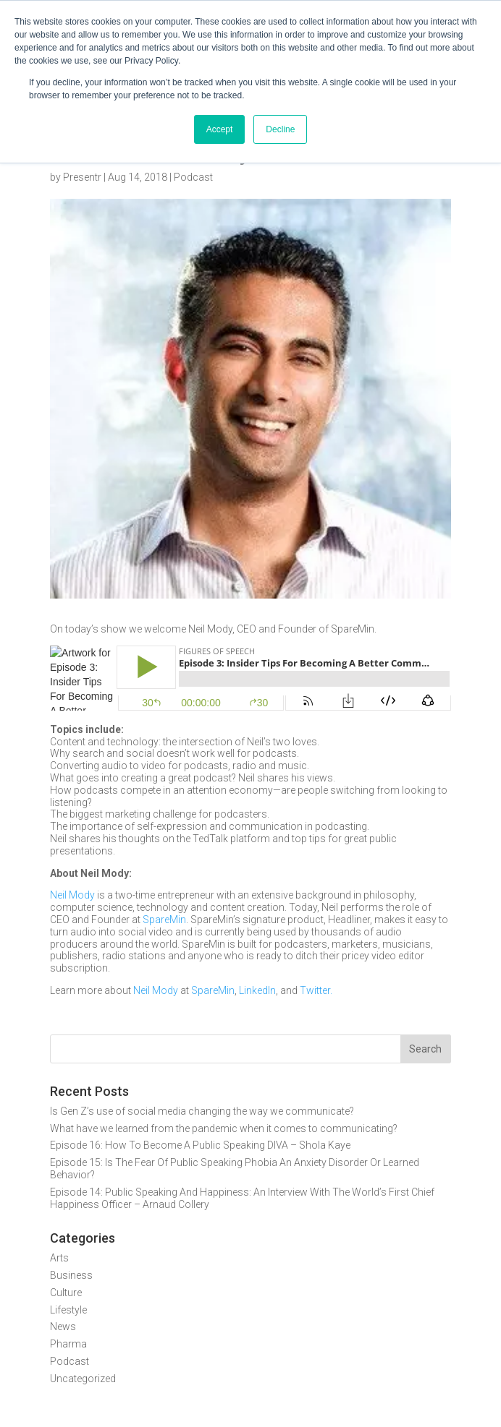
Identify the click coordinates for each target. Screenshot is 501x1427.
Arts (59, 1258)
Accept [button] (219, 129)
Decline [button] (280, 129)
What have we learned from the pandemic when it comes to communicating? (223, 1128)
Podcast (193, 177)
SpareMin (164, 919)
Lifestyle (68, 1310)
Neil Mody (72, 895)
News (63, 1326)
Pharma (68, 1344)
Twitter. (316, 990)
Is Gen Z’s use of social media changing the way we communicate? (202, 1111)
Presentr (82, 177)
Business (71, 1275)
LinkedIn (257, 990)
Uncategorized (83, 1378)
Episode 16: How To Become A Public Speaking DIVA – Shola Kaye (200, 1145)
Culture (66, 1292)
